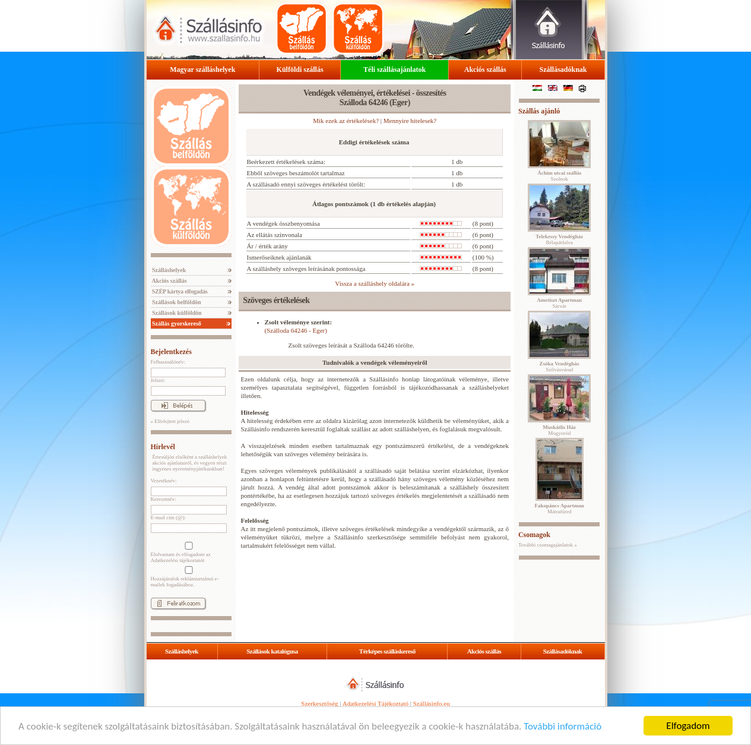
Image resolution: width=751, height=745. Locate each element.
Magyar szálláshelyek (202, 69)
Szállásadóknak (563, 69)
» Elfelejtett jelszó (170, 421)
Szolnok (559, 176)
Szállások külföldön (176, 313)
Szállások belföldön (176, 302)
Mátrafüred (559, 508)
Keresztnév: (163, 499)
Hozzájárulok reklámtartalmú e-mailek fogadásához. (187, 577)
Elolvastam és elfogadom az (187, 552)
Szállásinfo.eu (431, 703)
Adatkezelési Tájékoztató (375, 703)
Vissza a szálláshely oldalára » (374, 283)
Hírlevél (163, 447)
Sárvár (559, 303)
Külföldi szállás (300, 69)
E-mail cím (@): (168, 517)
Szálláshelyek (168, 270)
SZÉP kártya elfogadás (179, 291)
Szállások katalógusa (272, 651)
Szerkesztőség (319, 703)
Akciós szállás (485, 69)
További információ (562, 726)
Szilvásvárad (559, 366)
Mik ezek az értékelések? (346, 120)
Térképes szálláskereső (387, 651)
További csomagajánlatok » (547, 545)
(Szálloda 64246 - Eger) (296, 330)
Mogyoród (559, 430)
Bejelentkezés (171, 352)
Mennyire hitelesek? (410, 120)
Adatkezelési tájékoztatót (178, 560)
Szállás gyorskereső (176, 323)
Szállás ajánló (539, 111)
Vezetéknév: (164, 481)
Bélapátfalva (559, 239)
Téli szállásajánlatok (394, 69)
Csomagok (534, 535)
